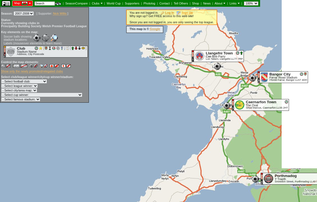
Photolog (149, 3)
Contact (164, 3)
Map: (17, 3)
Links (233, 3)
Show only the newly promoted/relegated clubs (32, 71)
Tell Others (181, 3)
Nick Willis (60, 13)
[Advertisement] (299, 84)
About (219, 3)
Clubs (96, 3)
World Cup (114, 3)
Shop (195, 3)
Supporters (132, 3)
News (207, 3)
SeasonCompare (76, 3)
